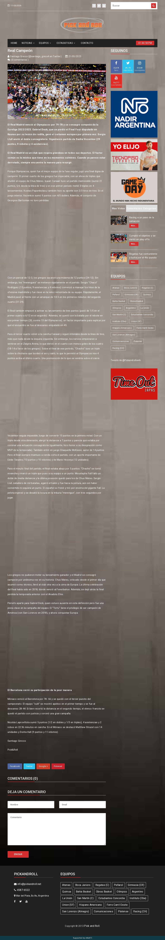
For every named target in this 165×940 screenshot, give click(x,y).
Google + (43, 766)
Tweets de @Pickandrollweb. (126, 360)
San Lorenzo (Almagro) (123, 334)
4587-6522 (22, 890)
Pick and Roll (91, 925)
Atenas (115, 288)
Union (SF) (136, 321)
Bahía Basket (118, 301)
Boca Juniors (130, 288)
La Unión (145, 308)
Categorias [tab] (149, 208)
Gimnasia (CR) (131, 294)
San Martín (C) (119, 314)
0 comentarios (20, 59)
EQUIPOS (45, 43)
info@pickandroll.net (27, 884)
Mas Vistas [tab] (118, 208)
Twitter (29, 766)
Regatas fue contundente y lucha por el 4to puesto (143, 255)
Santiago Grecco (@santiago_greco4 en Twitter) (36, 56)
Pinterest (58, 766)
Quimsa (147, 294)
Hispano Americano (122, 328)
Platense (138, 341)
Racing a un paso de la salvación (141, 219)
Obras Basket (136, 301)
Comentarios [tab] (134, 208)
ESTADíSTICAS (66, 43)
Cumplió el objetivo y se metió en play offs (142, 237)
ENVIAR (18, 854)
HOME (14, 43)
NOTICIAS (28, 43)
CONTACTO (87, 43)
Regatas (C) (147, 288)
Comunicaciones (120, 341)
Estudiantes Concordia (142, 314)
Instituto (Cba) (119, 321)
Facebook (15, 766)
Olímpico (116, 308)
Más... (134, 226)
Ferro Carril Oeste (145, 328)
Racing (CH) (118, 348)
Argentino (131, 308)
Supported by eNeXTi (82, 938)
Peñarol (116, 294)
